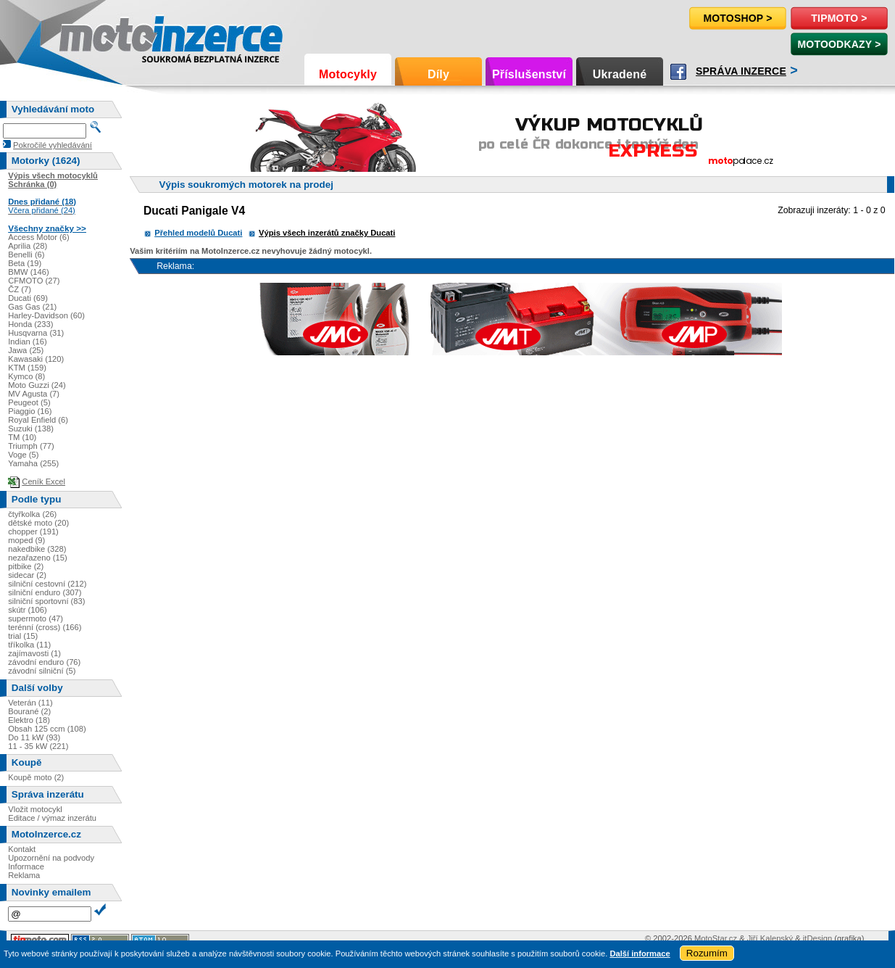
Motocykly (348, 74)
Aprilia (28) (27, 245)
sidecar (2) (27, 575)
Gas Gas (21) (32, 306)
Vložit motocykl (35, 809)
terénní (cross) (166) (44, 627)
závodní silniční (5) (41, 670)
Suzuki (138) (31, 428)
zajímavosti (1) (34, 653)
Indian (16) (27, 341)
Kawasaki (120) (36, 359)
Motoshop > (737, 18)
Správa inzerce (741, 71)
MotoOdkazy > (839, 44)
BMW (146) (28, 272)
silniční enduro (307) (44, 592)
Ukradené (620, 74)
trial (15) (23, 636)
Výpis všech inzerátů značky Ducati (327, 232)
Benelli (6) (26, 254)
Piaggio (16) (29, 411)
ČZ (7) (19, 289)
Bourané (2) (29, 711)
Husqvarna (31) (36, 332)
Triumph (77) (31, 446)
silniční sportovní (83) (46, 601)
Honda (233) (30, 324)
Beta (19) (24, 263)
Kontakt (22, 849)
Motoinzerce (90, 36)
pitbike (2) (25, 566)
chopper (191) (33, 531)
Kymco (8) (26, 376)
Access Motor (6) (39, 237)
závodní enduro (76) (44, 662)
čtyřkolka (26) (32, 514)
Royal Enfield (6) (38, 419)
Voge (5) (23, 454)
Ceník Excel (43, 481)
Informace (26, 866)
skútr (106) (27, 609)
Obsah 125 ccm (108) (47, 728)
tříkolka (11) (29, 644)
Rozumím (707, 953)
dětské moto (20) (38, 522)
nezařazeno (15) (37, 557)
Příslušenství (529, 74)
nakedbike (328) (37, 549)
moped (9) (26, 540)
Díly (438, 74)
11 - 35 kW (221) (38, 746)
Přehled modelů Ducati (198, 232)
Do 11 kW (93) (34, 737)
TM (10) (22, 437)
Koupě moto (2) (36, 777)
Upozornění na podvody (51, 857)
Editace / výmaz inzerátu (52, 818)
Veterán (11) (30, 702)
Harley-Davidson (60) (46, 315)
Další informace (639, 953)
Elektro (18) (29, 720)
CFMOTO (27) (33, 280)
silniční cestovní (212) (47, 583)
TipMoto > (839, 18)
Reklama (24, 875)
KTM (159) (27, 367)
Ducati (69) (28, 298)
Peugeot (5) (29, 402)
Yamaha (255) (33, 463)
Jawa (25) (25, 350)
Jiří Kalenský (770, 938)
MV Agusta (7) (33, 393)
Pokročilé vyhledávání (52, 145)
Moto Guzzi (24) (37, 385)
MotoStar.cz (715, 938)
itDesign (817, 938)
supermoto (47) (35, 618)
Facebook (678, 72)
